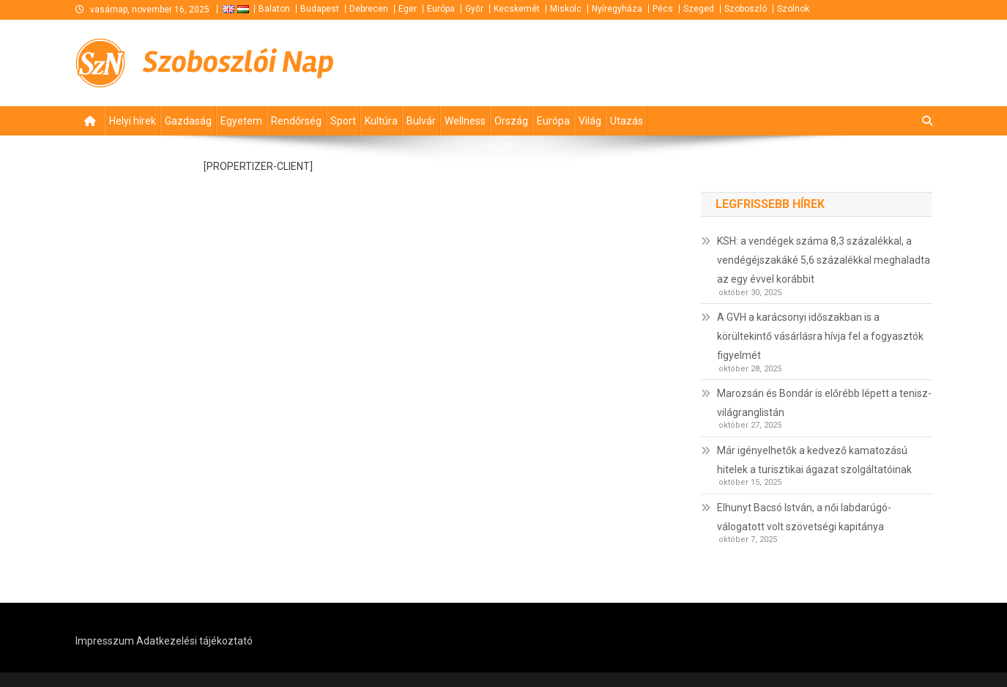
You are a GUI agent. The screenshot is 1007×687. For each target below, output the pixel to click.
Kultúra (381, 121)
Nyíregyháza (617, 9)
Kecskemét (517, 9)
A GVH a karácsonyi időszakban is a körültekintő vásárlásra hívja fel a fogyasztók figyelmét (820, 336)
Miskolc (565, 9)
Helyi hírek (132, 121)
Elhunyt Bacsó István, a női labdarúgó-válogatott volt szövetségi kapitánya (804, 517)
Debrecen (368, 9)
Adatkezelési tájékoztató (194, 641)
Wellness (465, 121)
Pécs (663, 9)
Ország (511, 121)
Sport (343, 121)
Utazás (626, 121)
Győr (474, 9)
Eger (407, 9)
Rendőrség (296, 121)
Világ (590, 121)
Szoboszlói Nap (238, 62)
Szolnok (793, 9)
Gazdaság (188, 121)
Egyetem (241, 121)
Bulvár (421, 121)
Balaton (274, 9)
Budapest (319, 9)
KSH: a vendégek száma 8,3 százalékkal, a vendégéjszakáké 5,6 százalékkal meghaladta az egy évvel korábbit (823, 260)
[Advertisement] (756, 63)
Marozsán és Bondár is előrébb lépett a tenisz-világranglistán (824, 402)
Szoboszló (745, 9)
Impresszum (104, 641)
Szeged (698, 9)
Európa (441, 9)
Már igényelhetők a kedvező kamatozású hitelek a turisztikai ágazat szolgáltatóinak (814, 460)
